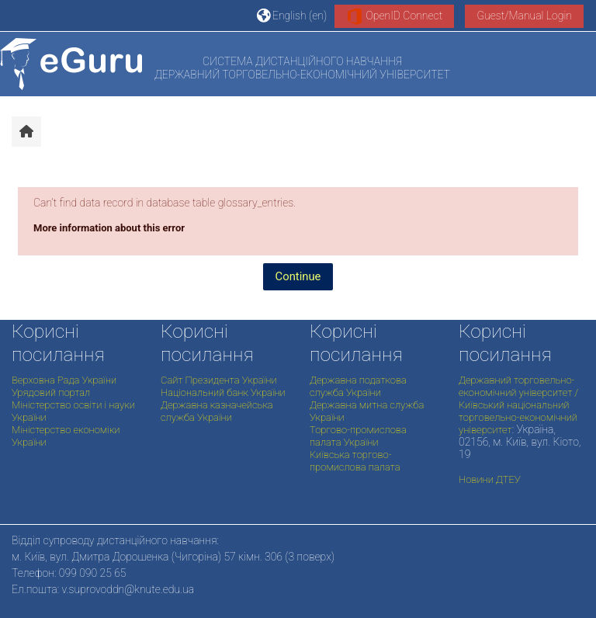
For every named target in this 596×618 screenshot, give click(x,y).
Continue (298, 276)
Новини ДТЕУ (490, 479)
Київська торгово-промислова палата (355, 461)
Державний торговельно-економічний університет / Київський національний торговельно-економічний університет (518, 405)
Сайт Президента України (219, 380)
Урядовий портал (51, 392)
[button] (292, 15)
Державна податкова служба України (358, 386)
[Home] (71, 64)
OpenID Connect (394, 16)
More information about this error (109, 228)
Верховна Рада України (64, 380)
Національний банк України (223, 392)
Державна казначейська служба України (217, 411)
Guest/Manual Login (524, 15)
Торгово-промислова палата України (358, 436)
